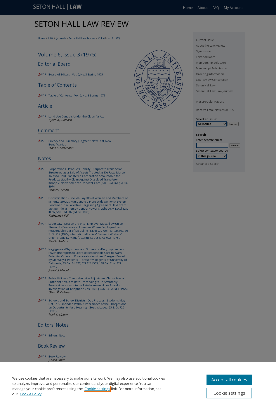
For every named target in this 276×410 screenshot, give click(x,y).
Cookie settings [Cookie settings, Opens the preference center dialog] (229, 393)
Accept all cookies (229, 380)
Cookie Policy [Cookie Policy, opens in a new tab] (31, 394)
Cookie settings (97, 388)
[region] (138, 386)
